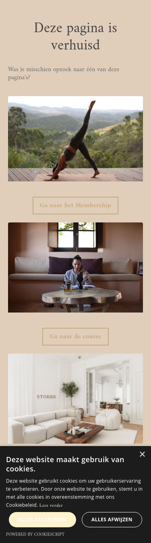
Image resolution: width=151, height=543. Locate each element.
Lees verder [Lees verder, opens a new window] (51, 506)
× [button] (142, 455)
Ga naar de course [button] (75, 336)
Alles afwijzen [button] (111, 519)
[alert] (75, 494)
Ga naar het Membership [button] (75, 205)
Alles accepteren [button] (42, 519)
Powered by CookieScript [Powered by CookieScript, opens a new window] (35, 535)
